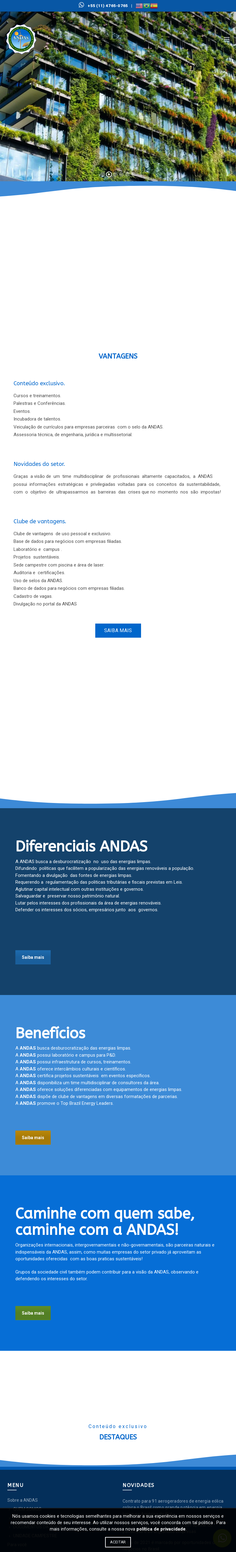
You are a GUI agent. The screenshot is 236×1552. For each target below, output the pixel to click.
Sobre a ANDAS (22, 1500)
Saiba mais (118, 630)
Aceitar (118, 1542)
